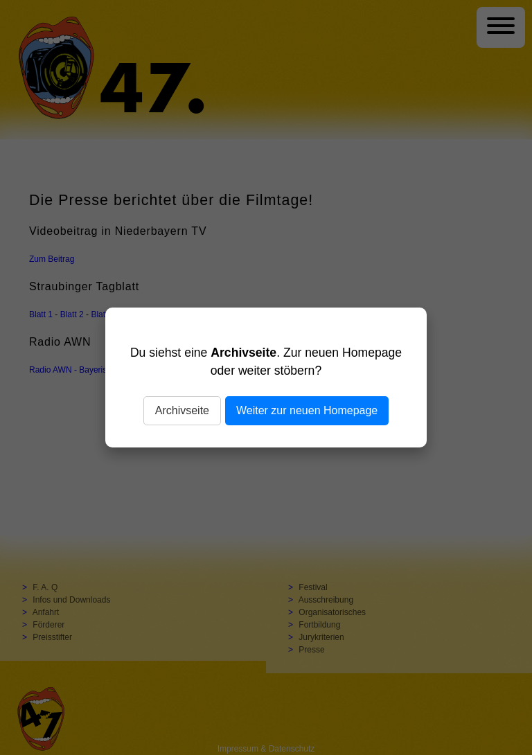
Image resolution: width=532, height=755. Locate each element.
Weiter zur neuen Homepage (307, 410)
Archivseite (182, 410)
